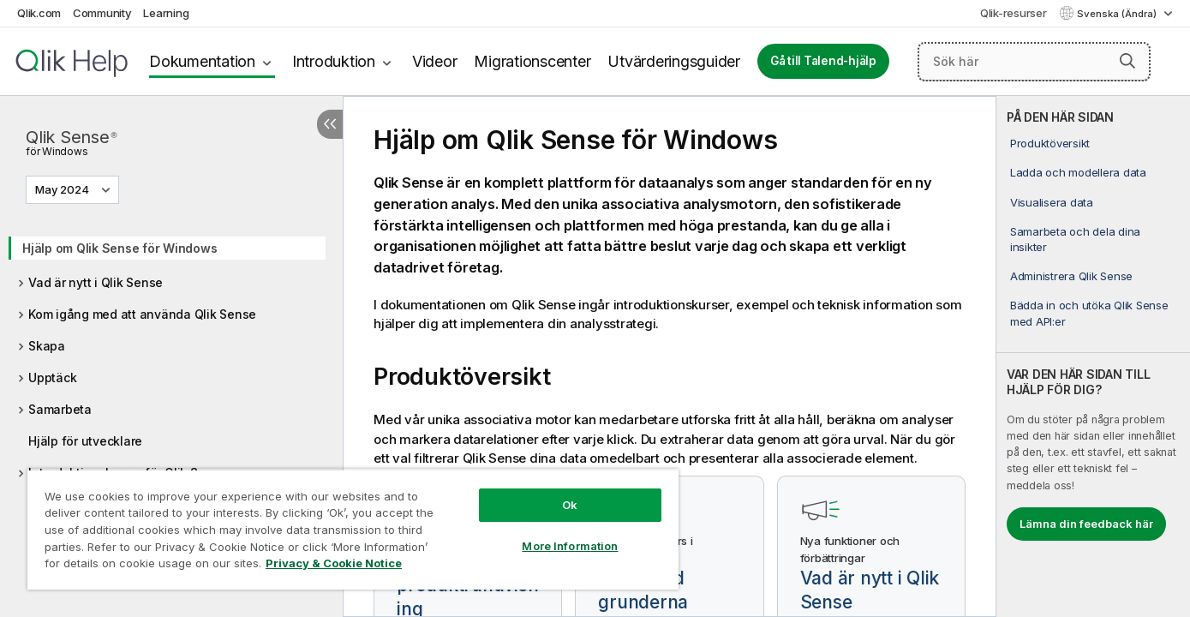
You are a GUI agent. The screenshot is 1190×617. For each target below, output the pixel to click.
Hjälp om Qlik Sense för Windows (119, 248)
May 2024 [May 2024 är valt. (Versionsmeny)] (63, 189)
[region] (353, 529)
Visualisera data (1051, 202)
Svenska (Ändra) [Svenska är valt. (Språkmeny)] (1118, 14)
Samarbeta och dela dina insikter (1075, 239)
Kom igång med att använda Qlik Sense (142, 314)
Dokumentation (202, 61)
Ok (569, 505)
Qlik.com (39, 13)
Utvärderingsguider (673, 61)
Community (102, 13)
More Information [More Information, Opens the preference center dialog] (570, 546)
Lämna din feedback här (1086, 523)
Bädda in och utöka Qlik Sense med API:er (1089, 312)
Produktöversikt (1050, 143)
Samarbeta (60, 409)
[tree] (171, 370)
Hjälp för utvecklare (85, 441)
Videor (434, 61)
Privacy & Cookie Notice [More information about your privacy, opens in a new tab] (334, 563)
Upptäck (52, 377)
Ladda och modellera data (1078, 172)
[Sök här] (1034, 62)
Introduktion (333, 61)
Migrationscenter (532, 61)
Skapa (46, 345)
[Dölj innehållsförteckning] (330, 124)
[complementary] (1093, 356)
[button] (1127, 60)
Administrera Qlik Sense (1071, 276)
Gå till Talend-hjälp (823, 61)
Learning (165, 13)
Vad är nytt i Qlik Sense (95, 282)
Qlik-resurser (1013, 13)
